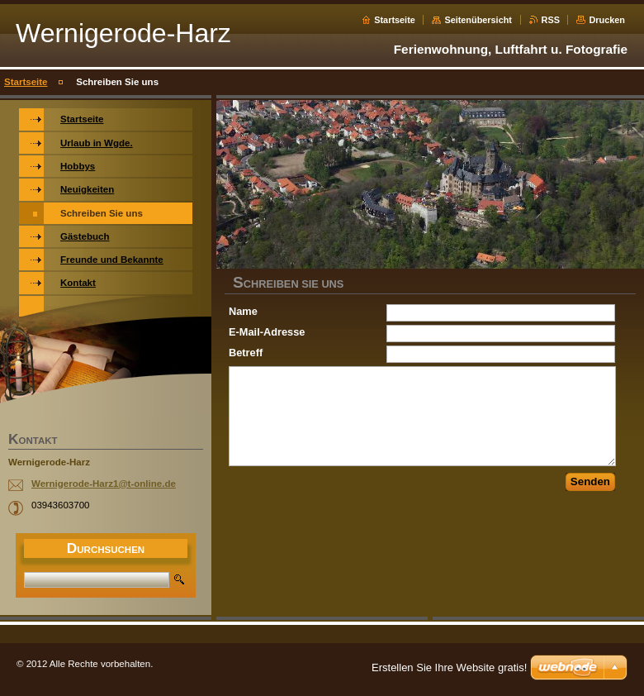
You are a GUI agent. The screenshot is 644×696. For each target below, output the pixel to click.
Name (243, 311)
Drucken (607, 20)
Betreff (246, 352)
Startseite (394, 20)
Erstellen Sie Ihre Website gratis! (449, 667)
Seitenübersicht (478, 20)
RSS (551, 20)
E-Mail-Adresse (267, 332)
